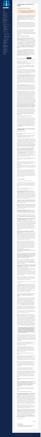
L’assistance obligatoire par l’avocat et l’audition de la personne (26, 425)
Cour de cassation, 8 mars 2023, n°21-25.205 (23, 84)
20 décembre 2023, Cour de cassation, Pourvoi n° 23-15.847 (27, 216)
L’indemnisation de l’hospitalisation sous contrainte (5, 43)
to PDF (34, 421)
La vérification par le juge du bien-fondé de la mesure (7, 36)
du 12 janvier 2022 (22, 347)
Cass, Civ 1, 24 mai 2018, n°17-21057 (28, 325)
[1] (17, 418)
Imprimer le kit (4, 54)
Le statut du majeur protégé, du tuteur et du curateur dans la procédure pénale (5, 20)
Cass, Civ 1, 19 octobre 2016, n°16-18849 (28, 65)
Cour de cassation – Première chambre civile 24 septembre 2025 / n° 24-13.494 (25, 149)
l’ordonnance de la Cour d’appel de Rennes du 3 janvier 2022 (26, 369)
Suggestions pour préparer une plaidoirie (6, 51)
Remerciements (4, 53)
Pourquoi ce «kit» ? (5, 12)
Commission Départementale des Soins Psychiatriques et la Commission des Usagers (5, 46)
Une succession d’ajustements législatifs (6, 24)
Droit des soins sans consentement (5, 22)
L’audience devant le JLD (5, 31)
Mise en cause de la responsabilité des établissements (5, 49)
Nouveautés (4, 11)
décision (19, 347)
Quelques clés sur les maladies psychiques (5, 14)
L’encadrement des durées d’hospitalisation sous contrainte (6, 29)
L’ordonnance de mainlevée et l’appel (6, 38)
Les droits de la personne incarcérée (5, 17)
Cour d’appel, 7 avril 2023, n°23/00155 (22, 339)
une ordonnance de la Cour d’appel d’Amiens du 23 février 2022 (26, 371)
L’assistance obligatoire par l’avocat (7, 34)
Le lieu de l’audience (20, 424)
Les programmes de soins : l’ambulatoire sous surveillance (6, 40)
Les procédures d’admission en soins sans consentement (6, 27)
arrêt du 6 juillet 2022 (27, 138)
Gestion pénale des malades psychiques (5, 15)
